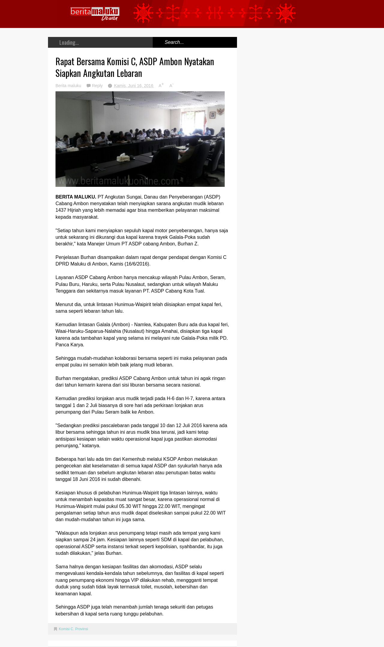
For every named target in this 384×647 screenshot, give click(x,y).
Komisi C (66, 629)
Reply (98, 85)
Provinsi (81, 629)
